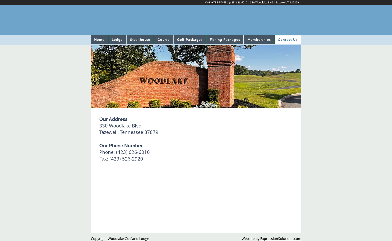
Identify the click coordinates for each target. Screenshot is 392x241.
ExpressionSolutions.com (280, 238)
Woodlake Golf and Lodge (128, 238)
